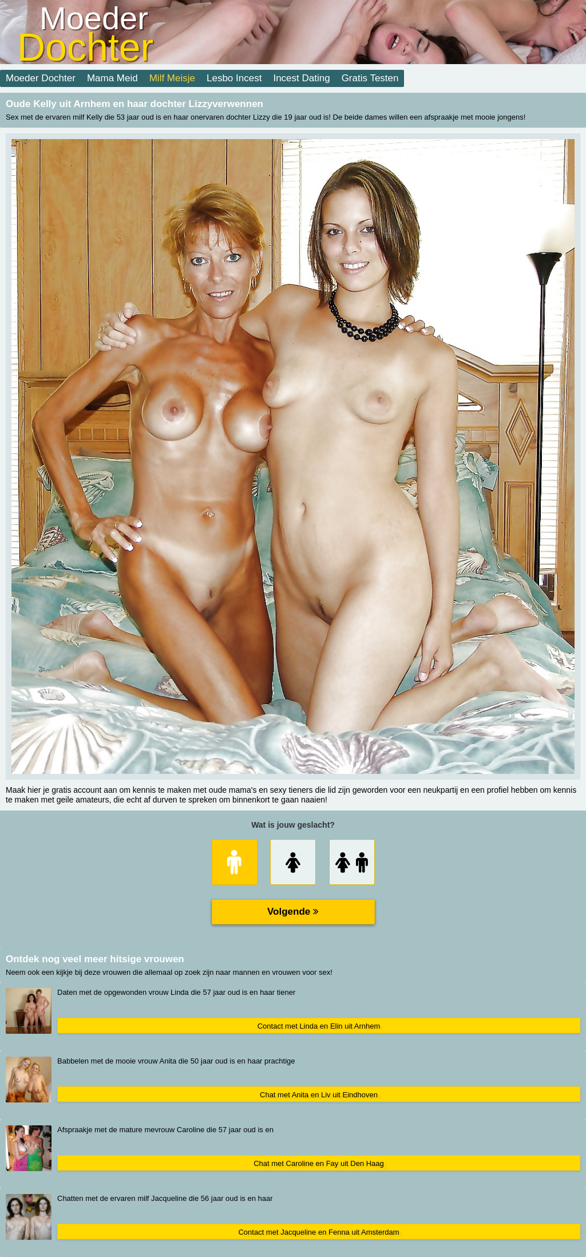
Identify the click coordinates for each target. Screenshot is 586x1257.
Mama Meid (112, 78)
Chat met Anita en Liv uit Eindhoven (319, 1094)
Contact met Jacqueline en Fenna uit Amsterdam (318, 1232)
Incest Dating (301, 78)
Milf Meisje (172, 78)
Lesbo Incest (234, 78)
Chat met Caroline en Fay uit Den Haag (319, 1163)
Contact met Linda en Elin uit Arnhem (319, 1026)
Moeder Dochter (41, 78)
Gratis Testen (370, 78)
